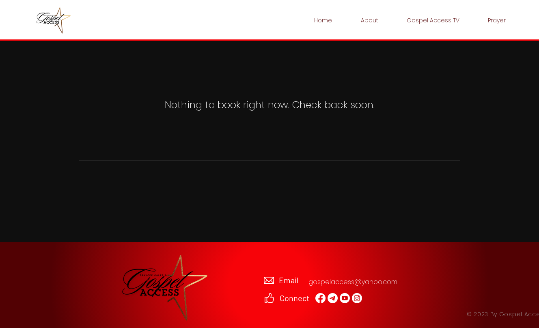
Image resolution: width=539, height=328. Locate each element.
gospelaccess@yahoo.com (352, 282)
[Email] (333, 298)
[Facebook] (320, 298)
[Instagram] (357, 298)
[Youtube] (345, 298)
